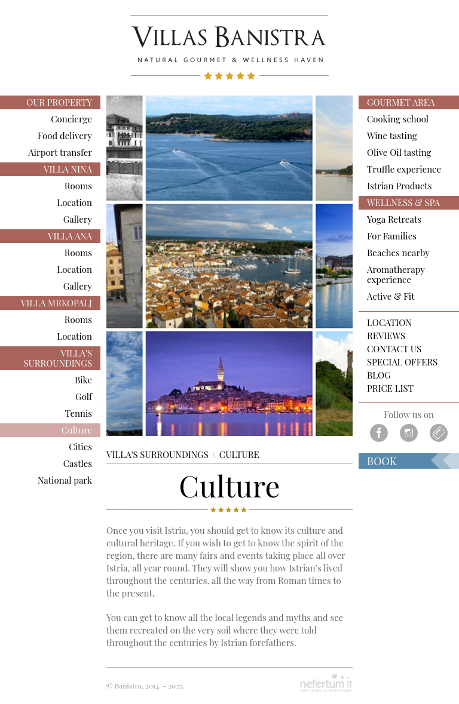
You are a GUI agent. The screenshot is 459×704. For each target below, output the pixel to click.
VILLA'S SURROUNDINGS (57, 358)
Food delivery (65, 136)
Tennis (78, 413)
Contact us (394, 349)
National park (65, 480)
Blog (379, 375)
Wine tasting (392, 136)
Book (382, 461)
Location (74, 202)
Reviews (386, 336)
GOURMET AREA (400, 102)
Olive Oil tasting (399, 152)
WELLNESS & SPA (403, 202)
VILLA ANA (70, 236)
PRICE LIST (390, 388)
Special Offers (402, 362)
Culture (77, 430)
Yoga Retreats (394, 219)
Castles (77, 463)
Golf (83, 396)
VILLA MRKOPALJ (56, 303)
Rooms (78, 186)
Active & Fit (391, 296)
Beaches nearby (398, 253)
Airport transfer (60, 152)
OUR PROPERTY (59, 102)
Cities (80, 447)
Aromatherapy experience (395, 274)
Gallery (77, 219)
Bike (83, 380)
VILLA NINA (68, 169)
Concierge (71, 119)
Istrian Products (399, 186)
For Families (392, 236)
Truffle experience (404, 169)
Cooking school (398, 119)
